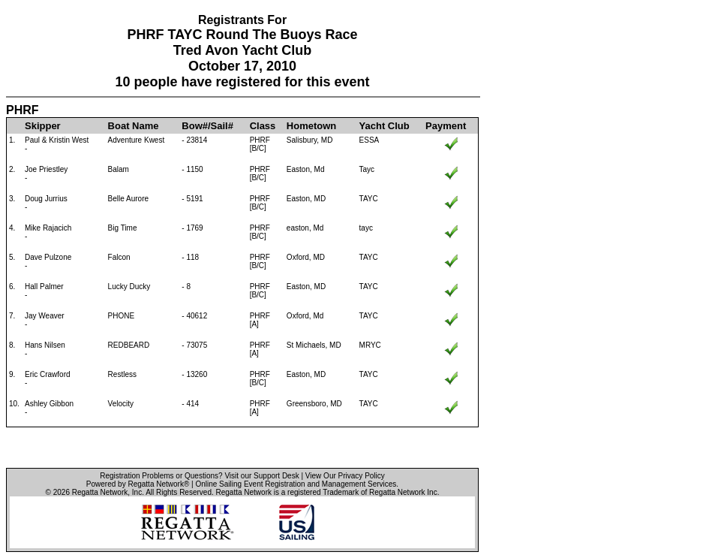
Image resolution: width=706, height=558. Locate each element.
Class (263, 125)
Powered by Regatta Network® (137, 484)
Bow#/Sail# (207, 125)
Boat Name (133, 125)
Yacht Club (384, 125)
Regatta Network (100, 492)
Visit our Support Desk (261, 476)
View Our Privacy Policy (345, 476)
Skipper (43, 125)
